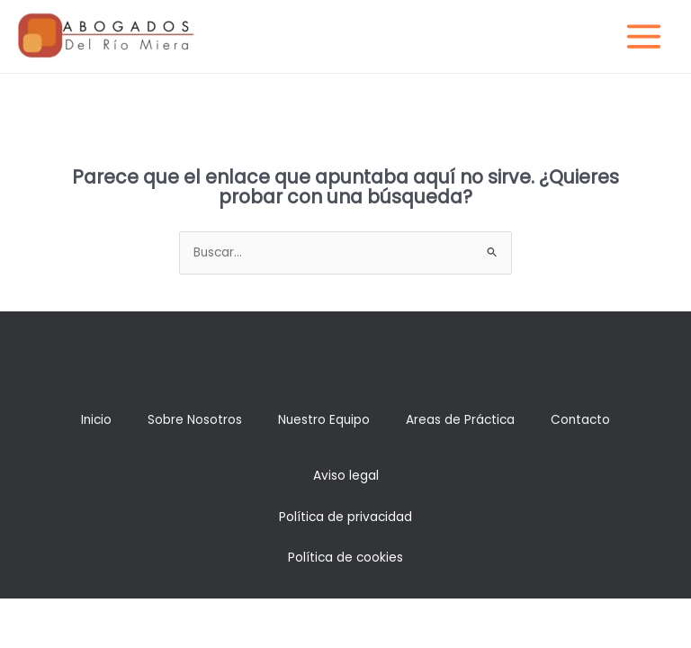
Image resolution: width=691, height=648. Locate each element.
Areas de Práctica (460, 419)
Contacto (580, 419)
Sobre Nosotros (195, 419)
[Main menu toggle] (644, 37)
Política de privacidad (345, 517)
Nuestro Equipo (324, 419)
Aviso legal (346, 475)
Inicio (96, 419)
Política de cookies (345, 557)
